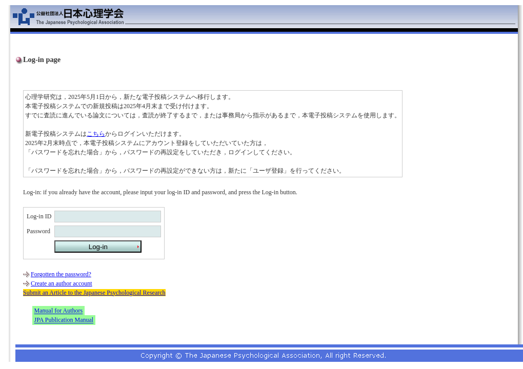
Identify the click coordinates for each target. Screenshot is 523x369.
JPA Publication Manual (64, 320)
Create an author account (61, 283)
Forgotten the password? (61, 274)
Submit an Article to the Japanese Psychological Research (94, 292)
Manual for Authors (58, 311)
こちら (96, 133)
